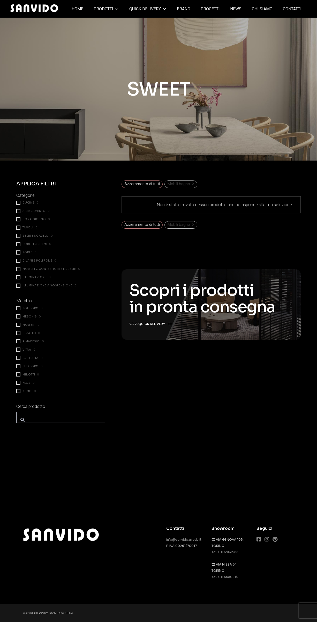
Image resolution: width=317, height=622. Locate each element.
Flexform (30, 366)
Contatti (292, 9)
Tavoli (27, 227)
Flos (26, 383)
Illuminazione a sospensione (47, 285)
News (235, 9)
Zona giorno (34, 219)
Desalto (29, 333)
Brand (183, 9)
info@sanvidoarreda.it (183, 539)
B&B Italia (30, 358)
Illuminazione (34, 277)
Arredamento (34, 211)
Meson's (29, 316)
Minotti (28, 374)
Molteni (28, 325)
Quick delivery (148, 9)
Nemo (27, 391)
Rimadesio (31, 341)
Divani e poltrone (37, 260)
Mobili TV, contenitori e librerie (49, 269)
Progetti (210, 9)
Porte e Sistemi (34, 244)
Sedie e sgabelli (35, 235)
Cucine (28, 202)
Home (77, 9)
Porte (27, 252)
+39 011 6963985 (225, 552)
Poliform (30, 308)
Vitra (26, 349)
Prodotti (106, 9)
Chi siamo (262, 9)
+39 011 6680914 (225, 577)
